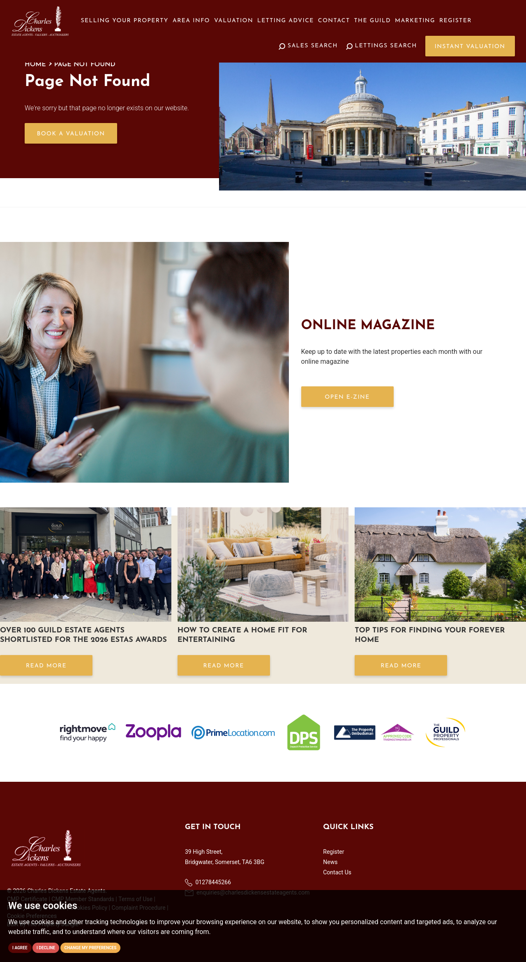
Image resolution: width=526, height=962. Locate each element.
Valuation (233, 21)
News (330, 862)
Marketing (415, 21)
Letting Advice (285, 21)
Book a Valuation (71, 134)
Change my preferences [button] (91, 948)
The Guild (372, 21)
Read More (46, 666)
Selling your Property (124, 21)
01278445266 (208, 882)
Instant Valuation (470, 47)
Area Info (191, 21)
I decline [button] (46, 948)
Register (455, 21)
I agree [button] (20, 948)
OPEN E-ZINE (347, 397)
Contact (334, 21)
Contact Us (337, 872)
